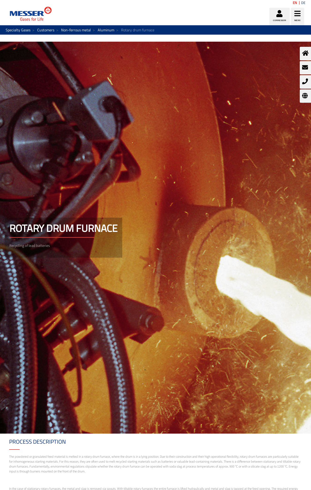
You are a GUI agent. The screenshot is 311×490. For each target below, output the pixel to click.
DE (303, 2)
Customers (45, 30)
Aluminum (106, 30)
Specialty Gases (18, 30)
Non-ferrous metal (76, 30)
